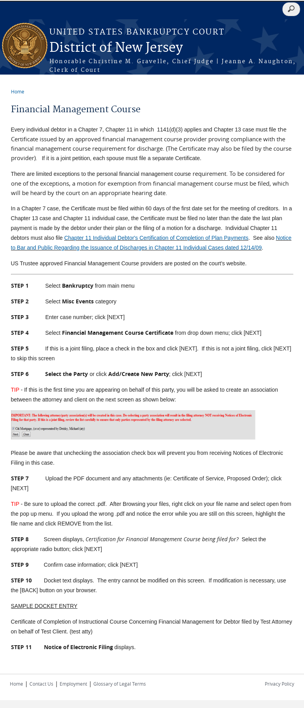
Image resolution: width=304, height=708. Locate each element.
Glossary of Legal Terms (119, 684)
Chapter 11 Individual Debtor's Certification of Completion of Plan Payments (156, 238)
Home (17, 91)
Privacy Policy (279, 684)
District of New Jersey (116, 48)
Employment (73, 684)
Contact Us (41, 684)
